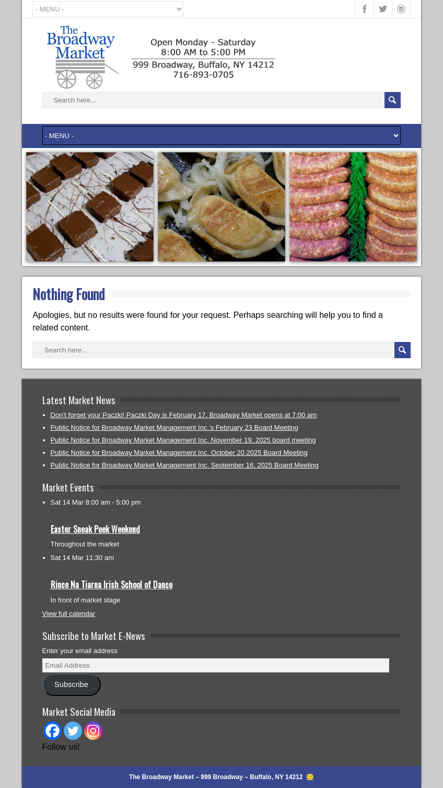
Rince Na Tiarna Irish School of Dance (111, 584)
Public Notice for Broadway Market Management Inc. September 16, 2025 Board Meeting (185, 465)
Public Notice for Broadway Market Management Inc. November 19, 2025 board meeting (183, 440)
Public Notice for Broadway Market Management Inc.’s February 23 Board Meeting (175, 427)
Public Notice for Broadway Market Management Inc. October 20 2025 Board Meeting (179, 452)
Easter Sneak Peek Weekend (95, 529)
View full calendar (69, 614)
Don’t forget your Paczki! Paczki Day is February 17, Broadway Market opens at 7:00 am (184, 415)
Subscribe (71, 684)
